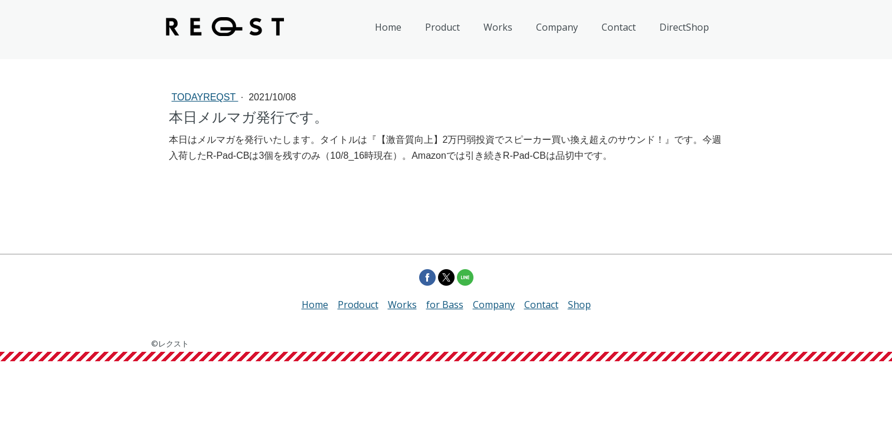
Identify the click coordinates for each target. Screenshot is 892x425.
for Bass (444, 304)
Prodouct (358, 304)
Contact (619, 27)
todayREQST (205, 97)
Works (497, 27)
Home (388, 27)
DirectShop (684, 27)
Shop (579, 304)
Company (557, 27)
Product (442, 27)
